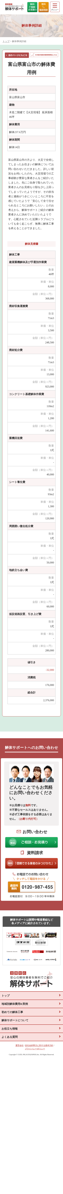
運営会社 (19, 1045)
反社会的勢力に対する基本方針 (39, 1045)
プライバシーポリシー (35, 1049)
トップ (6, 41)
